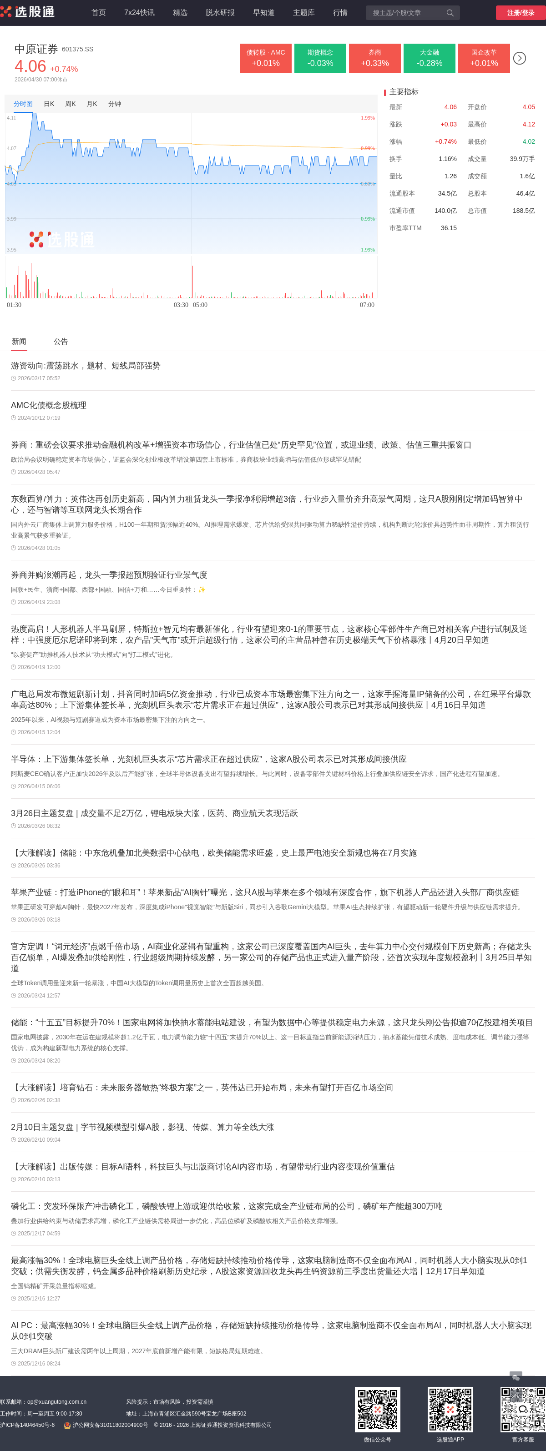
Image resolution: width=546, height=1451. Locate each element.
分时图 (23, 103)
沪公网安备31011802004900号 (106, 1425)
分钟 (114, 103)
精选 (180, 12)
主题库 (304, 12)
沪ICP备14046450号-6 (27, 1425)
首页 (98, 12)
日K (49, 103)
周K (70, 103)
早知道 (264, 12)
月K (91, 103)
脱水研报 (220, 12)
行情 (340, 12)
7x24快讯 (139, 12)
